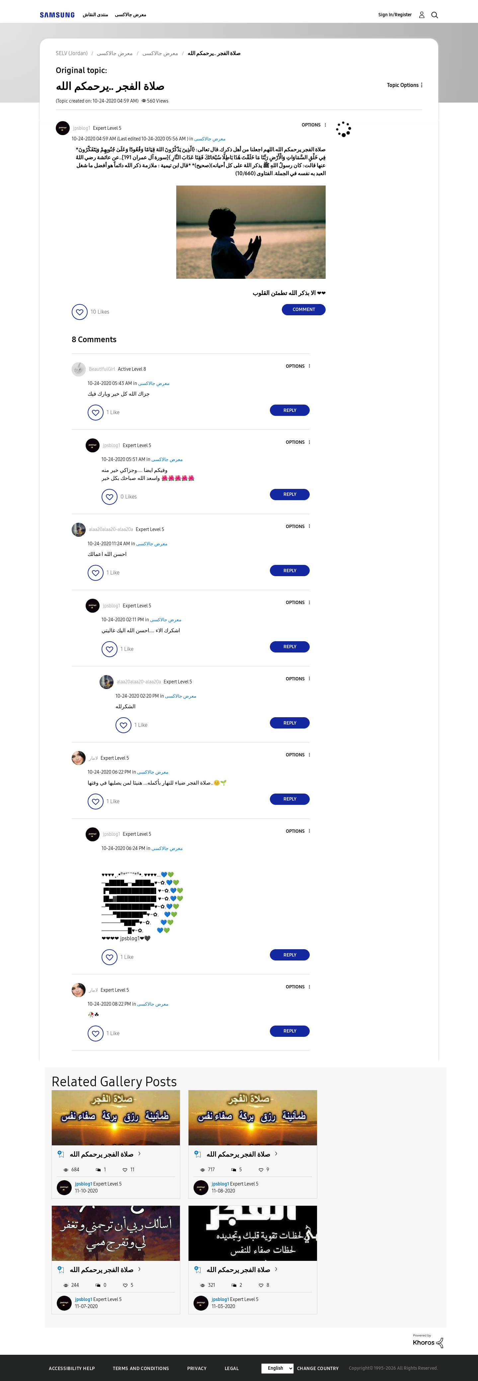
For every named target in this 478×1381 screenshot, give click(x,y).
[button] (314, 125)
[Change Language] (277, 1367)
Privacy (196, 1367)
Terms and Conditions (141, 1367)
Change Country (318, 1367)
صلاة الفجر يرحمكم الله (101, 1154)
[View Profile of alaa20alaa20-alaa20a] (111, 529)
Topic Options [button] (403, 85)
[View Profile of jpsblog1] (81, 128)
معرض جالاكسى (130, 15)
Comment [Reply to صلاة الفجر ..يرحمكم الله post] (304, 309)
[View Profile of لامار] (93, 758)
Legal (232, 1367)
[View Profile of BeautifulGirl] (102, 369)
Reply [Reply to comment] (289, 410)
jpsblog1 (83, 1183)
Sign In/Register (395, 15)
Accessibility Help (72, 1367)
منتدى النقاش (95, 15)
